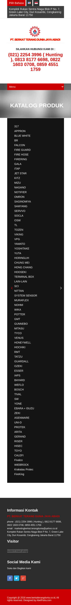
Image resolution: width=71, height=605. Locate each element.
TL (15, 225)
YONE (18, 403)
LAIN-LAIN (20, 281)
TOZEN (18, 229)
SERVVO (19, 210)
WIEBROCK (21, 464)
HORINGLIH (21, 257)
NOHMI (18, 304)
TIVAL (18, 394)
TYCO (18, 333)
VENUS (18, 337)
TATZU (18, 356)
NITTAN (19, 290)
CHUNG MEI (22, 262)
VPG (17, 239)
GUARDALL (21, 361)
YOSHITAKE (21, 248)
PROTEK (19, 427)
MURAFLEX (21, 300)
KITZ (17, 178)
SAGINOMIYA (22, 201)
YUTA (17, 253)
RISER (18, 441)
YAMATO (19, 243)
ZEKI (17, 413)
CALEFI (19, 455)
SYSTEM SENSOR (25, 295)
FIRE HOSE (21, 154)
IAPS (17, 375)
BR (16, 140)
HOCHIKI (19, 347)
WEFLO (19, 384)
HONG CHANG (23, 267)
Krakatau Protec (23, 469)
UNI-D (18, 422)
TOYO (18, 450)
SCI (16, 286)
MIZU (17, 182)
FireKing (19, 474)
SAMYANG (20, 206)
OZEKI (18, 366)
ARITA (18, 431)
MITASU (19, 328)
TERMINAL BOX (24, 276)
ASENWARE (22, 417)
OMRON (19, 196)
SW (16, 398)
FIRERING (20, 159)
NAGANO (20, 187)
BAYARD (19, 380)
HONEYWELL (22, 342)
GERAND (20, 436)
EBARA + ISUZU (24, 408)
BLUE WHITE (22, 135)
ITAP (17, 168)
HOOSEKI (20, 272)
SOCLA (18, 215)
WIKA (17, 309)
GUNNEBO (21, 323)
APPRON (20, 131)
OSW (17, 220)
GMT (17, 319)
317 (16, 126)
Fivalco (18, 460)
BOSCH (19, 389)
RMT (17, 351)
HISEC (18, 445)
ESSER (18, 370)
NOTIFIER (20, 192)
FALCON (19, 145)
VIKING (18, 234)
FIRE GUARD (22, 149)
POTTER (19, 314)
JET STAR (20, 173)
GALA (17, 163)
